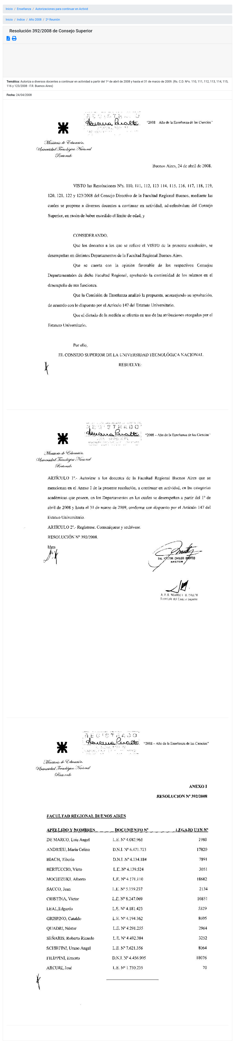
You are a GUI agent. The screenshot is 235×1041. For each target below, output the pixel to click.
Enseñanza (24, 9)
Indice (21, 19)
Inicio (9, 9)
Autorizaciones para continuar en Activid (61, 9)
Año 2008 (35, 19)
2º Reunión (53, 19)
